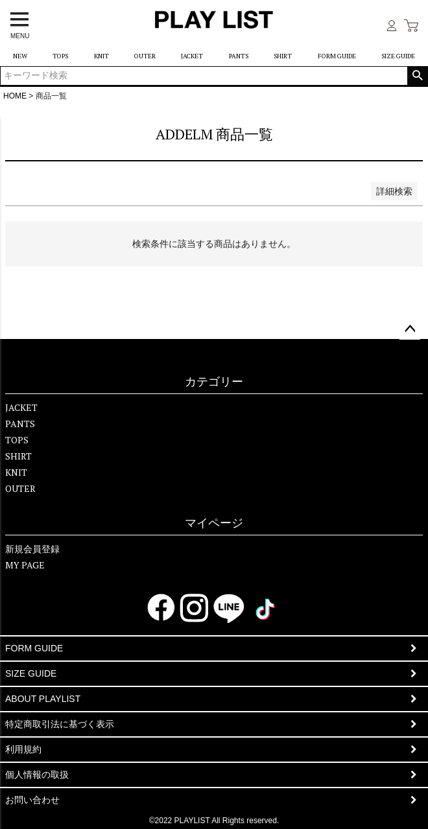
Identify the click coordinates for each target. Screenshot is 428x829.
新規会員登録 (32, 549)
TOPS (60, 56)
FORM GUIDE (337, 56)
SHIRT (283, 56)
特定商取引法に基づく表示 (59, 724)
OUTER (145, 56)
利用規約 (23, 749)
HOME (15, 95)
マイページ (214, 523)
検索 (417, 76)
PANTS (238, 56)
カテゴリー (214, 381)
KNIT (101, 56)
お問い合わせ (32, 800)
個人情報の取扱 (37, 774)
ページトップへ (409, 329)
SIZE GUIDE (398, 56)
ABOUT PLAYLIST (42, 699)
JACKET (192, 56)
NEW (20, 56)
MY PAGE (25, 565)
